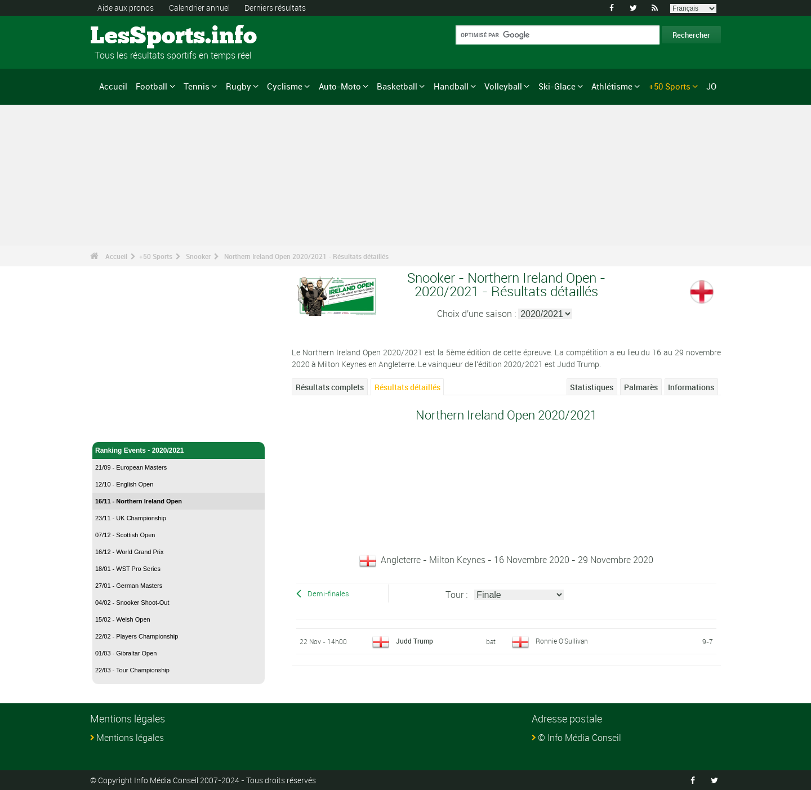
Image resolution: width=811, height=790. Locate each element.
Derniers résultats (275, 7)
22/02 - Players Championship (136, 636)
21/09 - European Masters (131, 467)
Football (151, 86)
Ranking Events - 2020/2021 (178, 450)
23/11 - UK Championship (130, 518)
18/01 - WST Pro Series (128, 568)
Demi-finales (328, 594)
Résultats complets (330, 387)
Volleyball (503, 86)
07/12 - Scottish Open (125, 535)
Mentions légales (130, 737)
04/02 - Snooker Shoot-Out (132, 602)
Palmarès (641, 387)
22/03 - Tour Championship (132, 670)
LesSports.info (132, 36)
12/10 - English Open (124, 484)
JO (711, 86)
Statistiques (591, 387)
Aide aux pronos (125, 7)
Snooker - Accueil (123, 427)
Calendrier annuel (199, 7)
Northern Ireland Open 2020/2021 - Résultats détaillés (306, 256)
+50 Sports (669, 86)
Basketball (397, 86)
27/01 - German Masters (128, 585)
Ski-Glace (557, 86)
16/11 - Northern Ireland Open (138, 501)
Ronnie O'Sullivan (562, 640)
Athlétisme (611, 86)
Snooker (198, 256)
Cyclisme (284, 86)
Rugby (238, 86)
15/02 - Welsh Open (122, 619)
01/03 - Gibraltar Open (126, 653)
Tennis (197, 86)
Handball (451, 86)
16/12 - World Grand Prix (129, 551)
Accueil (113, 86)
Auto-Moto (340, 86)
